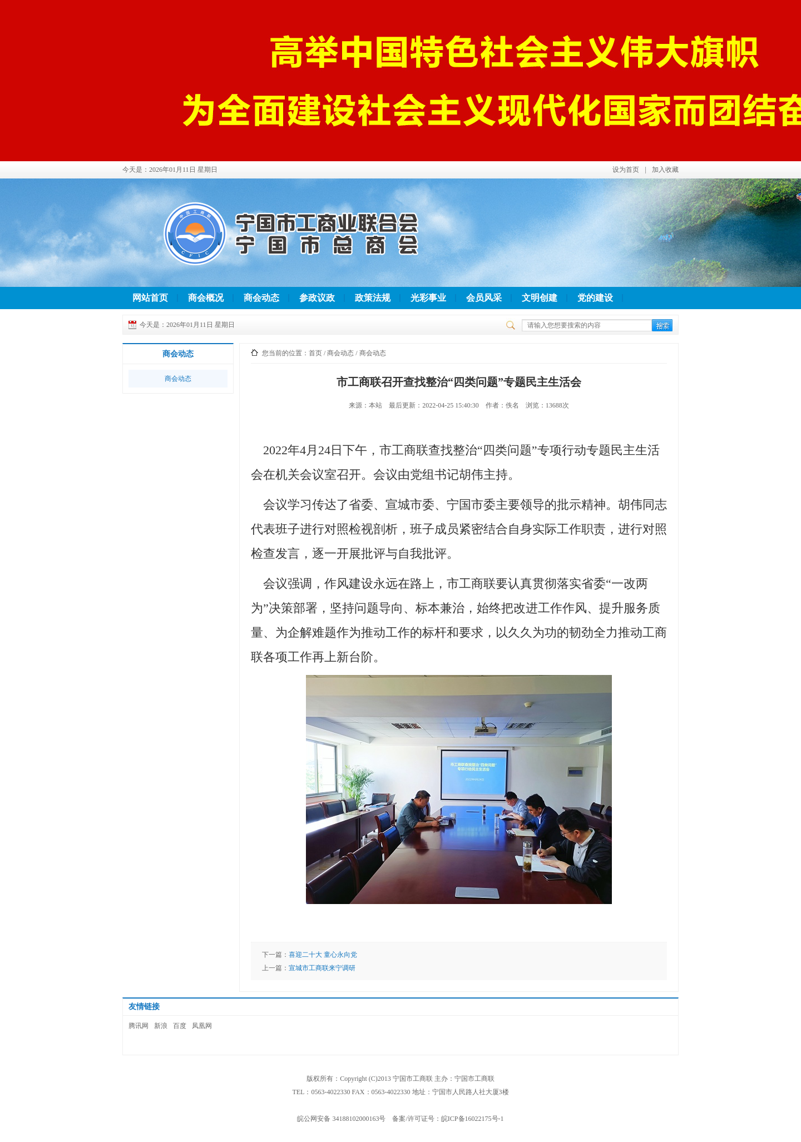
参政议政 (317, 297)
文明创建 (539, 297)
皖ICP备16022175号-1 (472, 1119)
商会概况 (206, 297)
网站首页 (150, 297)
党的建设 (595, 297)
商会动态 (261, 297)
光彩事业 (428, 297)
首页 (315, 353)
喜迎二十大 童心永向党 (323, 955)
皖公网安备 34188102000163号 (341, 1119)
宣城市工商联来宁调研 (322, 968)
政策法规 (372, 297)
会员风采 (484, 297)
